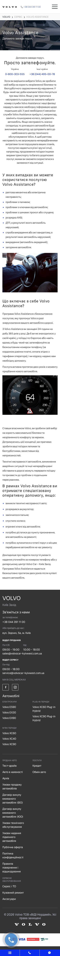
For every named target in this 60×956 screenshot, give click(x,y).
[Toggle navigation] (55, 7)
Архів (5, 778)
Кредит (36, 765)
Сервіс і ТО (9, 886)
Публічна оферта (12, 847)
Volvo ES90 (9, 707)
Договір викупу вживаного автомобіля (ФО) (12, 798)
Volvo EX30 (9, 712)
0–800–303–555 (15, 74)
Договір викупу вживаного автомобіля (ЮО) (12, 812)
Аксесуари (9, 899)
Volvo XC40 (9, 738)
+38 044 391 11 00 (13, 622)
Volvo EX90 (9, 718)
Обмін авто (39, 772)
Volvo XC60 (9, 733)
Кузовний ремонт (13, 892)
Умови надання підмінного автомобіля (11, 837)
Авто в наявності (12, 772)
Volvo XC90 (9, 744)
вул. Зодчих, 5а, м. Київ (16, 633)
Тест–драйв (9, 765)
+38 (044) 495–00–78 (42, 74)
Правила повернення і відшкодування (11, 867)
